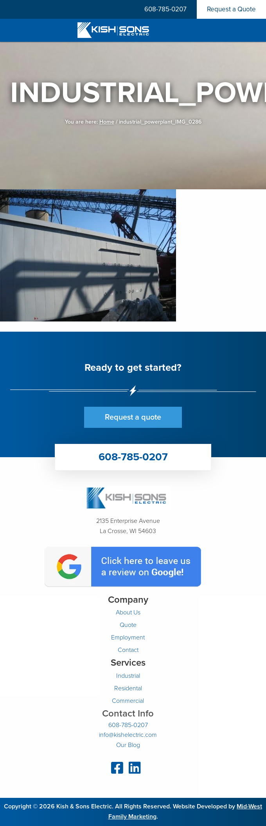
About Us (128, 612)
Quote (128, 625)
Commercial (128, 701)
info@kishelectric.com (128, 735)
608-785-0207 (165, 9)
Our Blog (128, 745)
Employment (128, 637)
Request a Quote (231, 9)
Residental (128, 688)
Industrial (128, 676)
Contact (128, 650)
